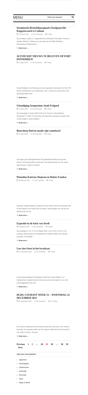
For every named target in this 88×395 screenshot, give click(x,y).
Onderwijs (23, 371)
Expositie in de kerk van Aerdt (33, 223)
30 (52, 344)
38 (62, 344)
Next (20, 347)
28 (42, 344)
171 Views (54, 301)
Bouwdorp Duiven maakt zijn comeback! (39, 130)
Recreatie (22, 375)
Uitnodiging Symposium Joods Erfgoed (38, 105)
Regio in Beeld (24, 383)
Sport (21, 379)
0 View (49, 34)
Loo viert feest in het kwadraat (33, 248)
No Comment (38, 34)
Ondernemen (24, 367)
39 (67, 344)
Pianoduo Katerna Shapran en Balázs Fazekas (42, 177)
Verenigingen (24, 364)
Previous (21, 344)
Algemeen (23, 360)
